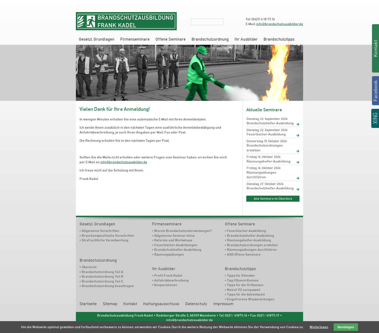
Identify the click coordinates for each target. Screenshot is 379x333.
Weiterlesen (319, 327)
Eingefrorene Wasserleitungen (250, 299)
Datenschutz (196, 303)
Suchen (226, 21)
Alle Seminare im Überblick (273, 198)
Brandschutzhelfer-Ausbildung (270, 123)
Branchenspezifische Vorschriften (108, 235)
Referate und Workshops (173, 240)
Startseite (88, 303)
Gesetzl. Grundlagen (96, 39)
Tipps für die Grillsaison (245, 285)
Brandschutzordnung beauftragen (108, 286)
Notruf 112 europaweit (243, 290)
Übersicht (89, 267)
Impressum (223, 303)
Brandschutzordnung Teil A (102, 272)
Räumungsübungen (169, 254)
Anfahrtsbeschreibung (171, 280)
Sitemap (110, 303)
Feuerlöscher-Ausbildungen (175, 245)
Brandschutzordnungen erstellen (265, 147)
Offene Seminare (170, 39)
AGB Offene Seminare (244, 254)
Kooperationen (165, 285)
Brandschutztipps (278, 39)
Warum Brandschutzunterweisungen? (183, 231)
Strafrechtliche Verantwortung (105, 240)
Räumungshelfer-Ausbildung (269, 161)
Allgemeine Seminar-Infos (174, 235)
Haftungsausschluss (161, 303)
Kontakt (130, 303)
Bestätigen (345, 327)
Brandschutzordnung (210, 39)
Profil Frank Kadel (168, 275)
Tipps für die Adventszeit (246, 294)
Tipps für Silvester (241, 275)
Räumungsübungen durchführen (261, 174)
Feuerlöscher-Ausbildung (266, 134)
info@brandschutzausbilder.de (279, 24)
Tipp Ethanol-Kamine (243, 280)
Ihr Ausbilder (246, 39)
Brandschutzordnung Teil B (102, 276)
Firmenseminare (135, 39)
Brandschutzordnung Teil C (102, 281)
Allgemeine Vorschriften (100, 231)
